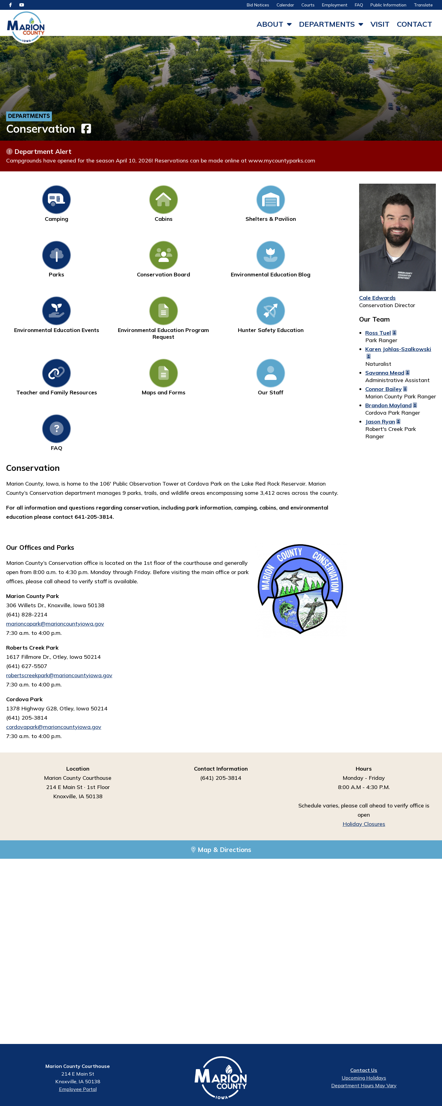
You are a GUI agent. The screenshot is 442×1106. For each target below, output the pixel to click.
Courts (308, 5)
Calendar (285, 5)
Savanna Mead (384, 374)
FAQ (359, 5)
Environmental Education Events (107, 264)
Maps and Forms (38, 330)
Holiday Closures (364, 721)
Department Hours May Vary (364, 1087)
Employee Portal (78, 1091)
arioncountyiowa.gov (77, 520)
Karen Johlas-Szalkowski (398, 350)
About (270, 24)
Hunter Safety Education (246, 264)
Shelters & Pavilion (176, 205)
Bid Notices (258, 5)
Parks (245, 205)
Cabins (107, 205)
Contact (414, 24)
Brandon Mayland (388, 406)
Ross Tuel (378, 334)
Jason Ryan (380, 423)
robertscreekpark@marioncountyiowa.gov (59, 572)
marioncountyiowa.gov (72, 623)
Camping (37, 205)
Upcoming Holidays (364, 1079)
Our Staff (107, 330)
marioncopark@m (28, 520)
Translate (423, 5)
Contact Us (363, 1072)
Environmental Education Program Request (176, 267)
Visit (380, 24)
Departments (327, 24)
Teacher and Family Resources (315, 264)
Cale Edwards (377, 299)
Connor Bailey (383, 390)
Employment (334, 5)
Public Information (388, 5)
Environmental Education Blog (38, 264)
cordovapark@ (24, 623)
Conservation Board (315, 205)
